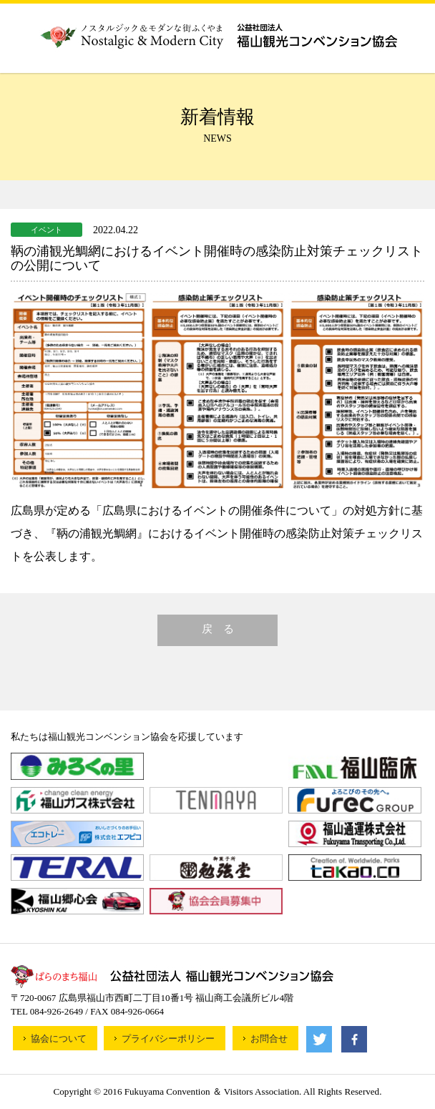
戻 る (218, 629)
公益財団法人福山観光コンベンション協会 (218, 35)
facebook (354, 1039)
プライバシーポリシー (168, 1038)
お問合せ (269, 1038)
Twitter (319, 1039)
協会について (59, 1038)
